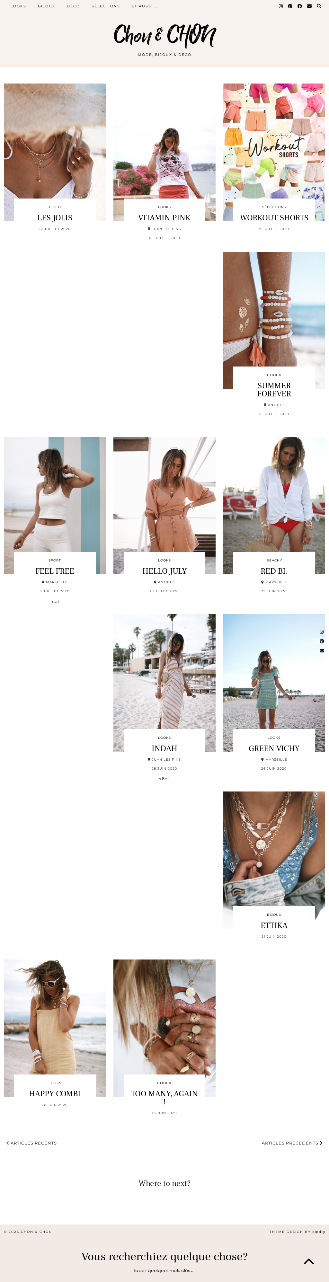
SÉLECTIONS (106, 6)
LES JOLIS (54, 218)
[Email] (309, 6)
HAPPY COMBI (55, 1094)
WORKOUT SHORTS (274, 218)
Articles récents (31, 1142)
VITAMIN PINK (164, 218)
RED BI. (274, 571)
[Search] (319, 6)
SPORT (55, 560)
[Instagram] (281, 6)
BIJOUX (46, 6)
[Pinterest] (290, 6)
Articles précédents (292, 1142)
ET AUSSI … (144, 6)
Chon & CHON (164, 36)
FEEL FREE (54, 571)
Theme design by (297, 1232)
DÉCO (73, 6)
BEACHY (274, 560)
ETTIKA (274, 925)
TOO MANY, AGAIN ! (164, 1098)
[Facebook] (300, 6)
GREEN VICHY (274, 748)
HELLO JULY (164, 571)
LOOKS (18, 6)
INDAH (164, 748)
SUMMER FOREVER (274, 390)
